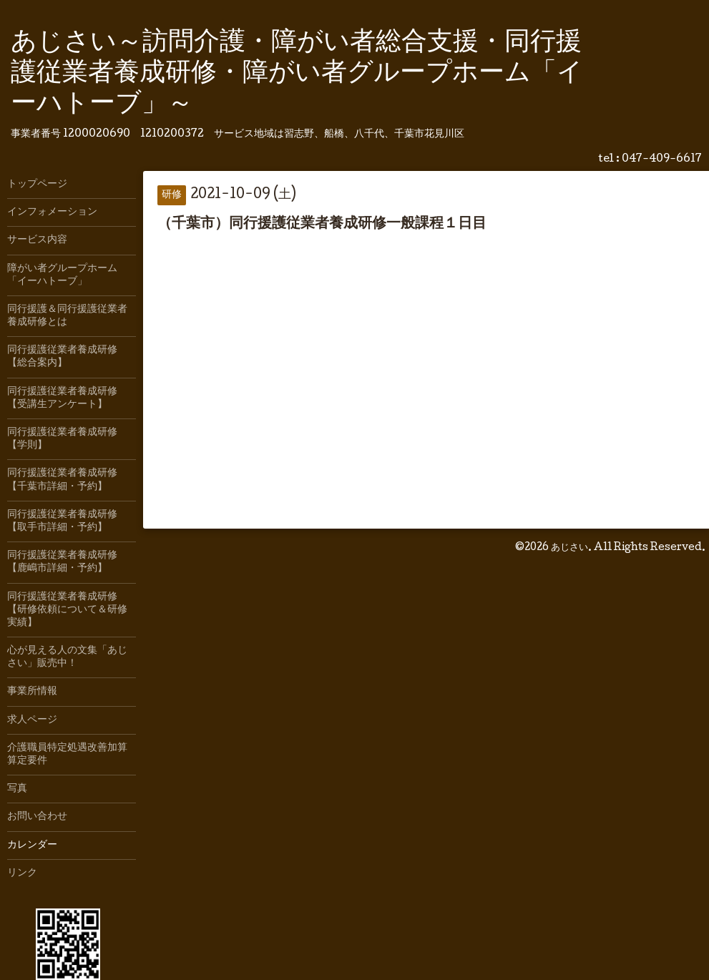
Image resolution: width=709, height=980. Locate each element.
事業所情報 (32, 691)
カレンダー (32, 845)
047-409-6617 (662, 159)
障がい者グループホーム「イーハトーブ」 (62, 275)
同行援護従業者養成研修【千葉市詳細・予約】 (62, 480)
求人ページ (32, 720)
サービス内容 (37, 240)
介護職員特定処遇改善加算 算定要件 (71, 755)
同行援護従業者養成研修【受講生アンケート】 (62, 398)
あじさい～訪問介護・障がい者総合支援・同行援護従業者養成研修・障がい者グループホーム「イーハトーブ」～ (297, 74)
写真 (17, 789)
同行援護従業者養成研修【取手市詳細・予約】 (62, 521)
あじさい (569, 548)
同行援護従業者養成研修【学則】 (62, 439)
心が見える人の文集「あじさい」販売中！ (67, 657)
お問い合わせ (37, 817)
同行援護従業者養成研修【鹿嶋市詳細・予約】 (62, 562)
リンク (22, 873)
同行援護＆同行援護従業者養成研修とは (67, 316)
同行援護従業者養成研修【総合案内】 (62, 357)
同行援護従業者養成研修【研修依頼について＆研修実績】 (67, 610)
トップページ (37, 184)
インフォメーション (52, 212)
